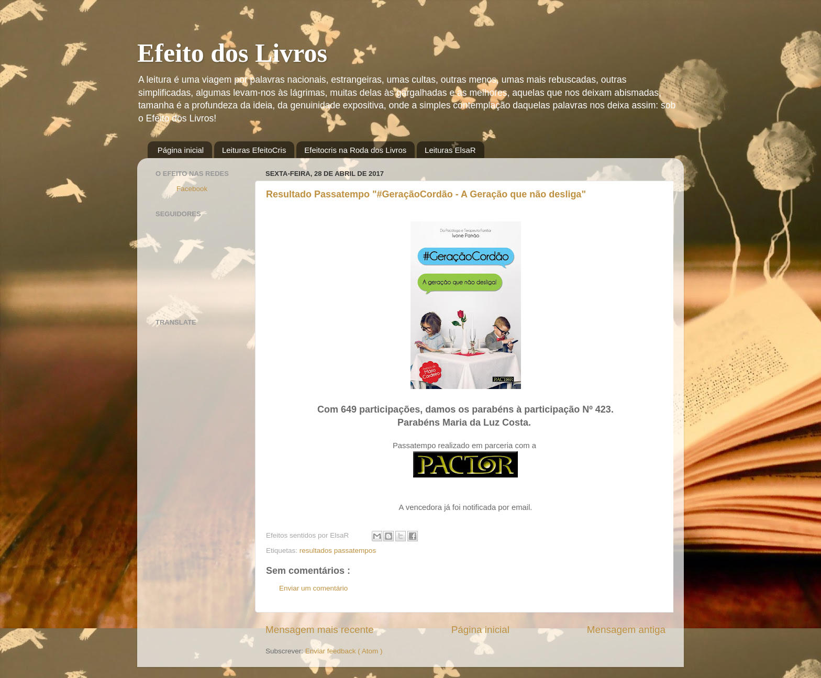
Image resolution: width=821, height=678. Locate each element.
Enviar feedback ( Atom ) (344, 651)
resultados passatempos (337, 550)
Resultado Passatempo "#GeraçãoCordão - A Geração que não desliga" (426, 194)
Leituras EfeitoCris (254, 150)
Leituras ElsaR (450, 150)
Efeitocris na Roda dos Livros (355, 150)
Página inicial (181, 150)
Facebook (191, 189)
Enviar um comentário (313, 588)
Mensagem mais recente (319, 629)
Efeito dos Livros (232, 53)
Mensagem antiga (626, 629)
